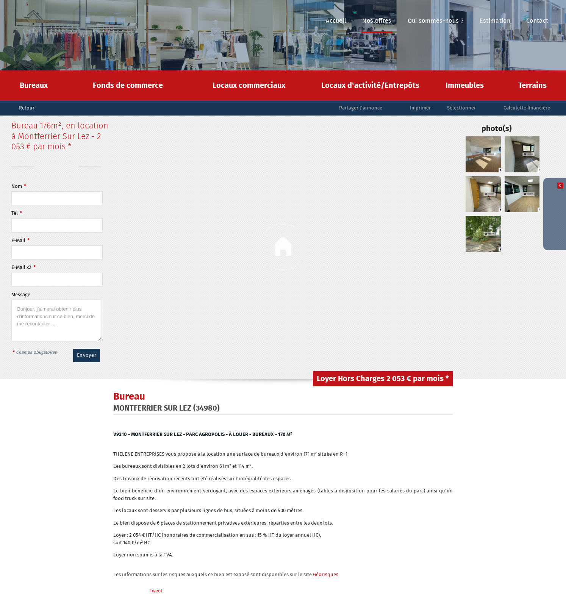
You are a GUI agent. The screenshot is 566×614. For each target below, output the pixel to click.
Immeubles (465, 85)
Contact (537, 21)
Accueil (336, 21)
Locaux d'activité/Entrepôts (370, 85)
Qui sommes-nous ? (436, 21)
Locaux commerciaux (249, 85)
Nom (18, 186)
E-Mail (20, 240)
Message (20, 294)
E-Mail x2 (23, 267)
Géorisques (325, 574)
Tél (16, 213)
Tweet (156, 591)
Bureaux (34, 85)
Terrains (532, 85)
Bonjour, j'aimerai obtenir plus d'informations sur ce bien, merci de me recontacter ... (56, 320)
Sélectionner (461, 108)
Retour (26, 108)
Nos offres (376, 21)
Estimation (495, 21)
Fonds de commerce (128, 85)
